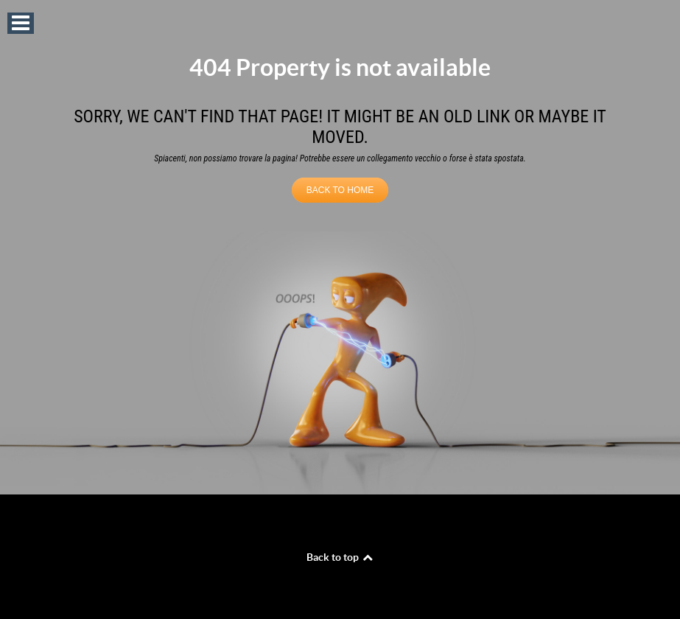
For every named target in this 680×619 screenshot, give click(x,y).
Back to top (340, 557)
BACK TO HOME (340, 190)
